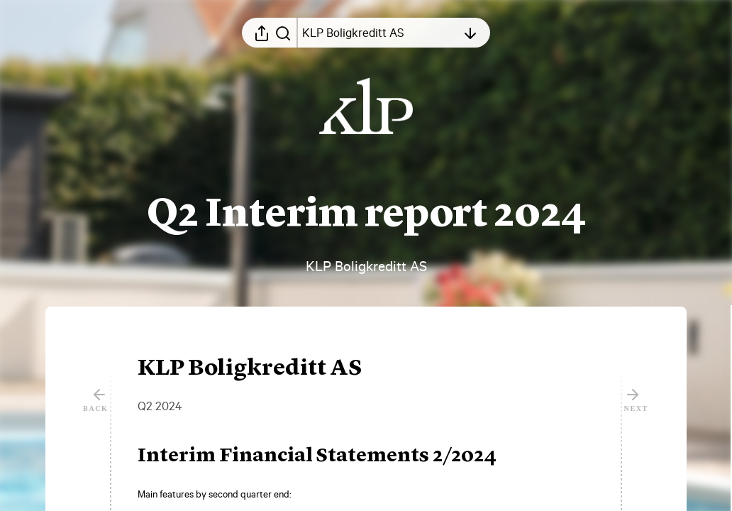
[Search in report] (283, 33)
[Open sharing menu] (261, 33)
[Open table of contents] (379, 33)
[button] (328, 456)
